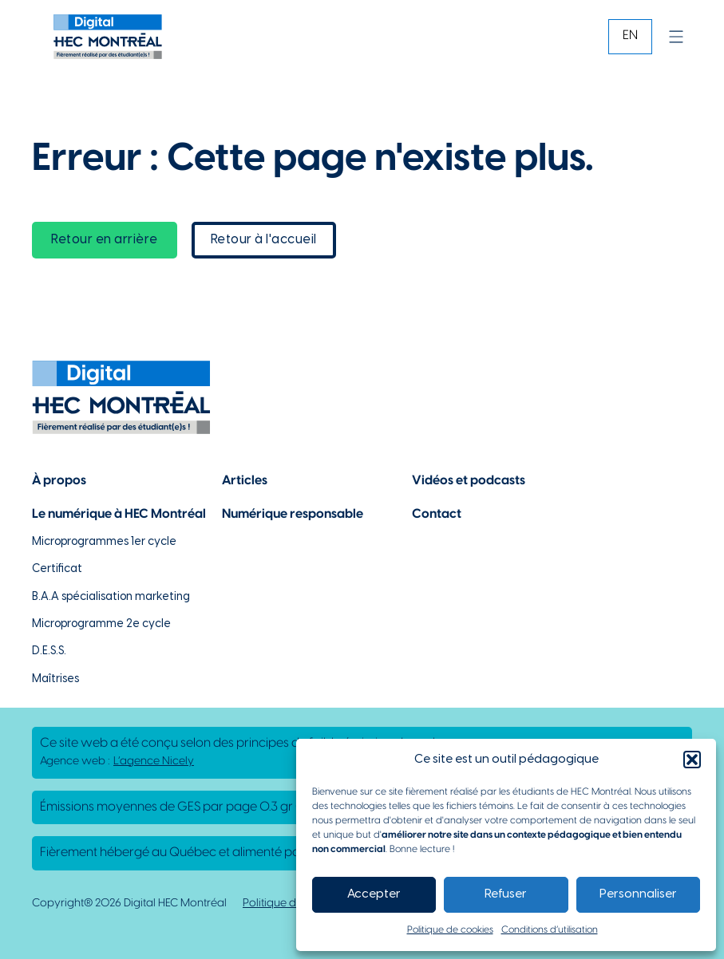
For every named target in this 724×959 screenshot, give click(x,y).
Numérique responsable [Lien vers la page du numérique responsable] (292, 514)
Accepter (374, 894)
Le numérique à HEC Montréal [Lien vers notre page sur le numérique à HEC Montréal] (119, 514)
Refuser (506, 894)
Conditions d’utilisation (549, 930)
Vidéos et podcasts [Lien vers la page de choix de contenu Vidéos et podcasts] (468, 480)
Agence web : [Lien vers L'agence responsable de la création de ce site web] (117, 762)
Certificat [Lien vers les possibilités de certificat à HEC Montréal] (57, 569)
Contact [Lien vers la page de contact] (436, 514)
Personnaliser (638, 894)
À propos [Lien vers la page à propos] (59, 480)
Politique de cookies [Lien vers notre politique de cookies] (294, 904)
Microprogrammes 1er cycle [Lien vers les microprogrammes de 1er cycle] (104, 542)
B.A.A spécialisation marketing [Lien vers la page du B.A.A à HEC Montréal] (111, 597)
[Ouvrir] (676, 37)
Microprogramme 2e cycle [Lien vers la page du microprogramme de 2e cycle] (101, 624)
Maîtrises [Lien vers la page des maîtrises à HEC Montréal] (55, 679)
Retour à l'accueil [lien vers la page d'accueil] (264, 240)
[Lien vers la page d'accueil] (108, 36)
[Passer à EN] (630, 36)
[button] (692, 760)
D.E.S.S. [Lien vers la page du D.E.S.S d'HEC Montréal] (49, 651)
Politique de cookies (450, 930)
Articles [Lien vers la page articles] (244, 480)
